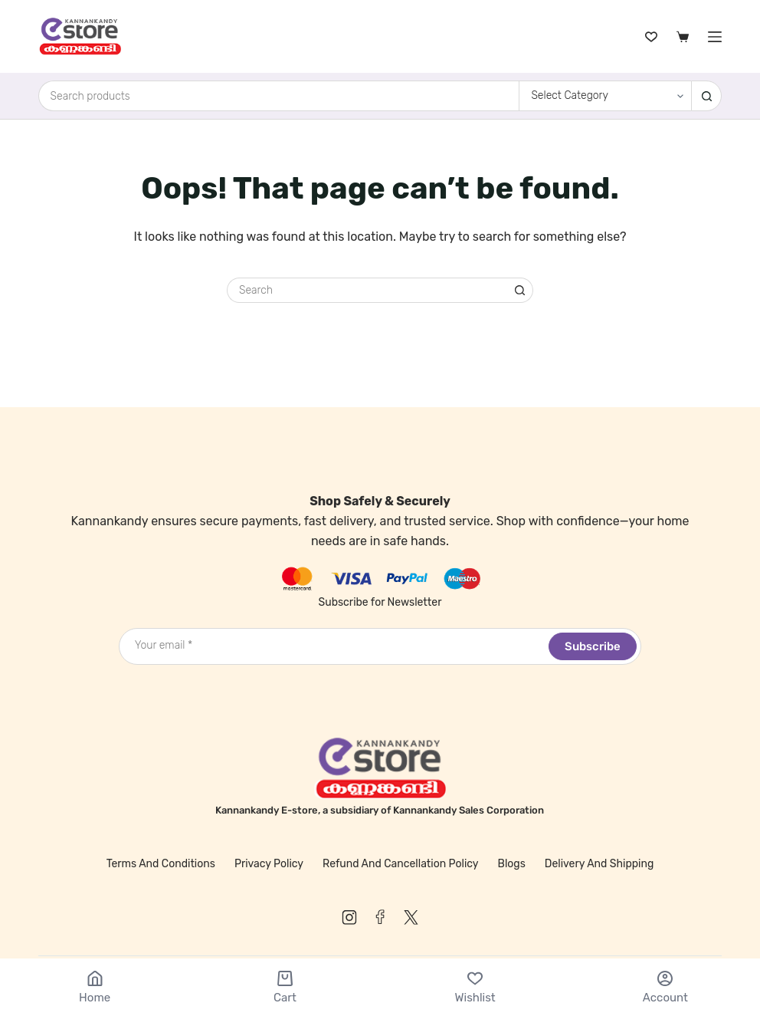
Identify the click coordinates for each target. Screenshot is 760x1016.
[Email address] (332, 645)
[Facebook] (380, 917)
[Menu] (715, 37)
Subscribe (593, 646)
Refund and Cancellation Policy (401, 863)
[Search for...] (278, 96)
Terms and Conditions (160, 863)
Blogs (512, 863)
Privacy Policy (268, 863)
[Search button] (706, 96)
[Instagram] (349, 917)
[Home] (94, 987)
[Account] (665, 987)
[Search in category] (605, 96)
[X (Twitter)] (410, 917)
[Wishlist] (651, 37)
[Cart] (284, 987)
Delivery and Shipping (599, 863)
